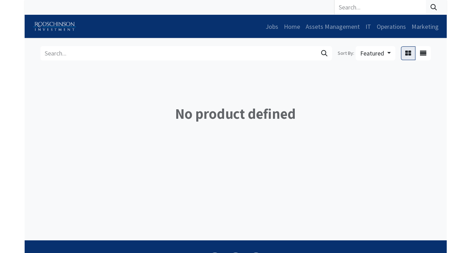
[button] (375, 53)
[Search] (433, 7)
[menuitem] (272, 26)
